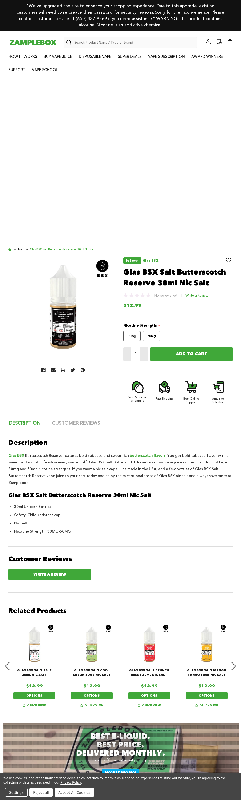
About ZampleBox (30, 693)
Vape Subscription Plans (36, 711)
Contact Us (139, 699)
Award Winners (207, 56)
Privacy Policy (200, 699)
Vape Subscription (166, 56)
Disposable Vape (95, 56)
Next (233, 502)
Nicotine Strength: (141, 161)
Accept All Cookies (74, 792)
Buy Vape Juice (58, 56)
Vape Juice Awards (147, 693)
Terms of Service (203, 693)
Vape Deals (81, 699)
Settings (16, 792)
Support (16, 69)
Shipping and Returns (208, 705)
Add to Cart (191, 189)
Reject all (41, 792)
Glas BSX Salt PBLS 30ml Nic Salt (34, 508)
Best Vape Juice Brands (93, 711)
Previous (7, 502)
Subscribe (111, 654)
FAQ (191, 711)
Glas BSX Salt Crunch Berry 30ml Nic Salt (149, 508)
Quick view (34, 541)
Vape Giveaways (86, 693)
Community (24, 699)
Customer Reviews (76, 258)
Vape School (45, 69)
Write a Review (196, 131)
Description (24, 258)
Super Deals (129, 56)
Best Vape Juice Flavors (93, 705)
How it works (120, 608)
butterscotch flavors (147, 291)
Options (34, 531)
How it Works (22, 56)
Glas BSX (16, 291)
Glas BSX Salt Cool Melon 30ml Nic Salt (92, 508)
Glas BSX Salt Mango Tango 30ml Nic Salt (206, 508)
